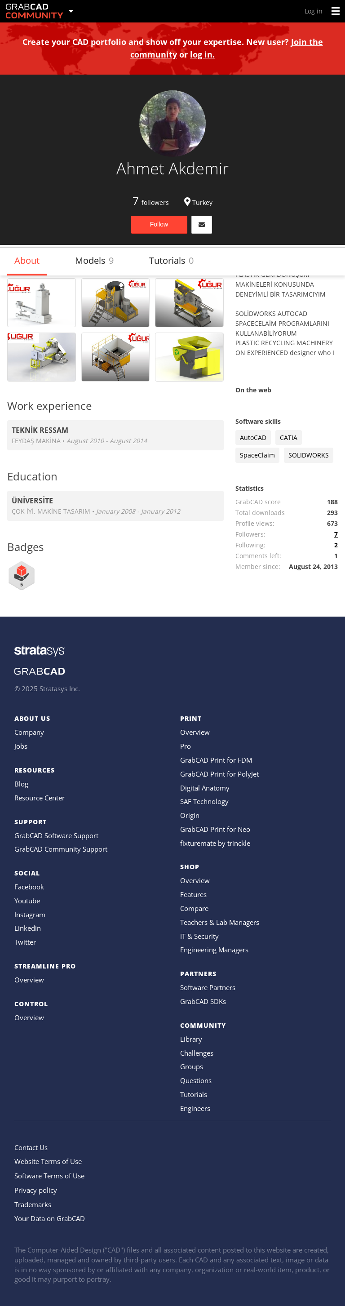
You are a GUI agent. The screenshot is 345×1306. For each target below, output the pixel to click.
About (27, 260)
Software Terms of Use (49, 1175)
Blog (21, 783)
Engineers (195, 1108)
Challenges (196, 1052)
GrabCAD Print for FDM (216, 759)
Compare (194, 908)
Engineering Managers (214, 949)
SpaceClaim (257, 455)
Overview (29, 979)
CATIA (288, 437)
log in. (202, 54)
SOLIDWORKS (308, 455)
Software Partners (207, 987)
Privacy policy (35, 1190)
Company (29, 732)
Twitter (25, 941)
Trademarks (32, 1204)
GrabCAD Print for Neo (215, 829)
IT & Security (199, 936)
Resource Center (39, 797)
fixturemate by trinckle (215, 843)
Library (191, 1039)
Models (94, 260)
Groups (191, 1066)
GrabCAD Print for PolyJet (219, 773)
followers (151, 202)
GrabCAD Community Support (60, 848)
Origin (189, 815)
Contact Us (31, 1147)
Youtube (27, 900)
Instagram (29, 914)
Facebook (29, 886)
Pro (185, 746)
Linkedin (27, 928)
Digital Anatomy (205, 787)
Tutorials (171, 260)
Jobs (20, 746)
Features (193, 894)
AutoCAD (253, 437)
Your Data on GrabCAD (49, 1218)
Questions (196, 1080)
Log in (314, 11)
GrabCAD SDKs (203, 1001)
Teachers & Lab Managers (219, 922)
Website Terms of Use (48, 1161)
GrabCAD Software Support (56, 835)
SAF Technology (204, 801)
